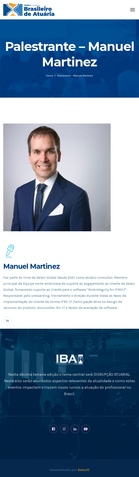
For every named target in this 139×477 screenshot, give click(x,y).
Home (49, 75)
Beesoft (83, 470)
